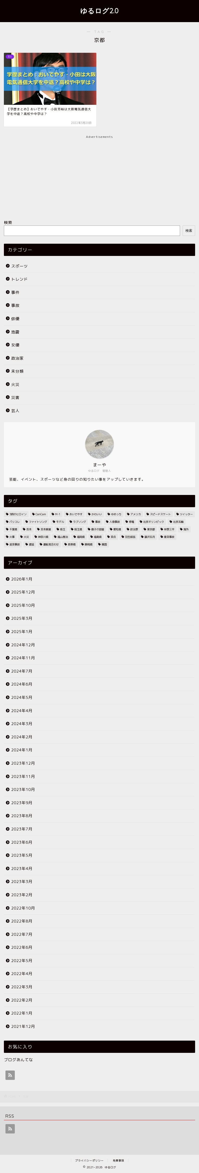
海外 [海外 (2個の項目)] (186, 529)
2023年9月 (21, 802)
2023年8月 (21, 815)
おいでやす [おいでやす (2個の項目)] (75, 514)
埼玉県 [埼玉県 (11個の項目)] (78, 529)
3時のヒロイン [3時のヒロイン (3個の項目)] (17, 514)
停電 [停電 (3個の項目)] (131, 522)
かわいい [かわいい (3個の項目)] (96, 514)
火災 (15, 384)
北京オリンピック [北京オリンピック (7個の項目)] (153, 522)
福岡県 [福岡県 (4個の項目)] (81, 537)
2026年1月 (21, 579)
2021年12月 (23, 1026)
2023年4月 (21, 868)
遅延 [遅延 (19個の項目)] (31, 544)
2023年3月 (21, 881)
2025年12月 (23, 592)
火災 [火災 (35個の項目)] (26, 537)
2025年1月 (21, 631)
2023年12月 (23, 763)
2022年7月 (21, 934)
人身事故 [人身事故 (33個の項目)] (114, 522)
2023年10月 (23, 789)
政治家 (17, 358)
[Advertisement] (99, 175)
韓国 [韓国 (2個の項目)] (104, 544)
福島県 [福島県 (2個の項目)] (98, 537)
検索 (8, 222)
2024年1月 (21, 750)
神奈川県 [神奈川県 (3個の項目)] (43, 537)
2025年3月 (21, 618)
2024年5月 (21, 697)
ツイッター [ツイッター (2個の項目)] (186, 514)
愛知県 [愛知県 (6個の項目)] (117, 529)
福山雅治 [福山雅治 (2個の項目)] (62, 537)
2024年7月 (21, 671)
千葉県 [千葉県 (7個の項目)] (13, 529)
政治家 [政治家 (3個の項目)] (134, 529)
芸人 (15, 411)
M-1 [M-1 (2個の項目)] (57, 514)
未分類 (17, 371)
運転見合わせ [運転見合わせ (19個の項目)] (51, 544)
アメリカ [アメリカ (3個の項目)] (135, 514)
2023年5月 (21, 855)
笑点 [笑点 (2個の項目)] (113, 537)
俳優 (15, 318)
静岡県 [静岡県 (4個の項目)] (88, 544)
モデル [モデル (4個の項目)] (60, 522)
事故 (15, 305)
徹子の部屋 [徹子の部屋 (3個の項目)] (97, 529)
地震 (15, 332)
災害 (15, 397)
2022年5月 (21, 960)
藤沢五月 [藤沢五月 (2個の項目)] (149, 537)
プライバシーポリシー (89, 1160)
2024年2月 (21, 737)
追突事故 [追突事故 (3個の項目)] (14, 544)
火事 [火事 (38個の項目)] (12, 537)
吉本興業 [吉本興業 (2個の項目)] (46, 529)
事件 (15, 292)
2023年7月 (21, 829)
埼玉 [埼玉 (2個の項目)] (62, 529)
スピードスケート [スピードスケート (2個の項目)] (160, 514)
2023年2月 (21, 895)
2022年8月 (21, 921)
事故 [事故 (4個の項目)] (97, 522)
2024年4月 (21, 710)
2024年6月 (21, 684)
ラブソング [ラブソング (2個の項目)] (79, 522)
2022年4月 (21, 973)
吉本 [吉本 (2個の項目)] (28, 529)
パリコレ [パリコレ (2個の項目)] (14, 522)
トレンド (19, 279)
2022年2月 (21, 1000)
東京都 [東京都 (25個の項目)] (151, 529)
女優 (15, 345)
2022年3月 (21, 987)
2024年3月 (21, 723)
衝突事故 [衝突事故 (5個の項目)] (169, 537)
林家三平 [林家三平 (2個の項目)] (169, 529)
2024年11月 (23, 658)
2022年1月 (21, 1013)
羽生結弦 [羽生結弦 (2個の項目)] (130, 537)
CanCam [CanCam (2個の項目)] (41, 514)
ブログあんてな (18, 1059)
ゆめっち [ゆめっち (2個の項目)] (116, 514)
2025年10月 (23, 605)
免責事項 (118, 1160)
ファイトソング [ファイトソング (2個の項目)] (38, 522)
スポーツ (19, 266)
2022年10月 (23, 908)
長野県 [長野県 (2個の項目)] (72, 544)
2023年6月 (21, 842)
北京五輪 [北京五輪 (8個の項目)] (178, 522)
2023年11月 (23, 776)
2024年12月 (23, 645)
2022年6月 (21, 947)
